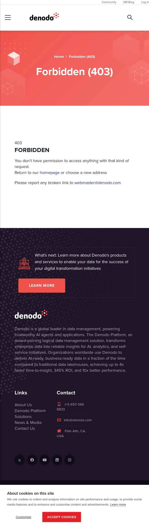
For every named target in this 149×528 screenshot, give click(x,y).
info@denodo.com (74, 420)
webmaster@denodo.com (97, 183)
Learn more (42, 285)
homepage (50, 172)
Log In (145, 2)
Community (109, 2)
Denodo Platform (30, 411)
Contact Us (25, 428)
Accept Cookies (61, 517)
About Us (23, 405)
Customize (23, 517)
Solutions (23, 417)
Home (59, 56)
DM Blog (128, 2)
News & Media (28, 422)
